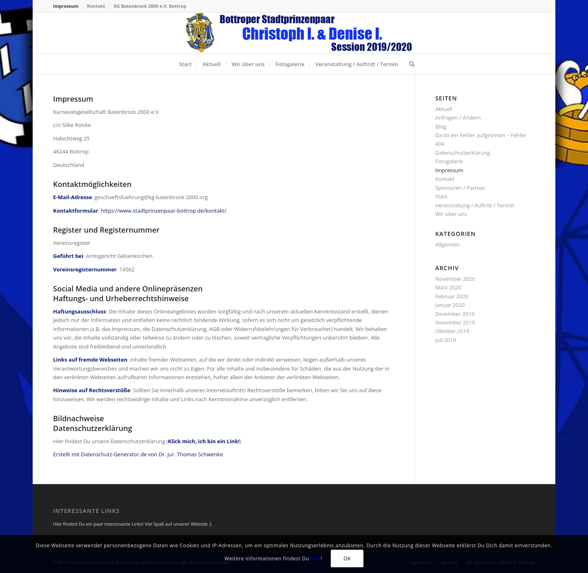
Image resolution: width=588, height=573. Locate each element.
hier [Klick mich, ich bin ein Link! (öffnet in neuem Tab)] (316, 558)
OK (347, 558)
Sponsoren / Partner (460, 187)
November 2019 (455, 322)
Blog (440, 126)
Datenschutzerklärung (462, 152)
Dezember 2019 (454, 314)
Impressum (65, 6)
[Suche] (409, 64)
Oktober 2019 (452, 331)
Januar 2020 (450, 305)
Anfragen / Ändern (458, 117)
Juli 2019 (445, 340)
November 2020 (455, 278)
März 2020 (448, 287)
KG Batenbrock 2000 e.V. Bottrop (150, 6)
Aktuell (443, 109)
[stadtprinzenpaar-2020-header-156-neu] (294, 33)
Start (441, 196)
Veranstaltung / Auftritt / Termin (474, 205)
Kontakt (96, 6)
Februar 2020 (451, 296)
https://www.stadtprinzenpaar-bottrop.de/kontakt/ (163, 210)
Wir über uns (451, 214)
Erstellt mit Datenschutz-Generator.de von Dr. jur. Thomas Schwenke (138, 454)
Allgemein (447, 244)
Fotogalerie (449, 161)
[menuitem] (68, 6)
